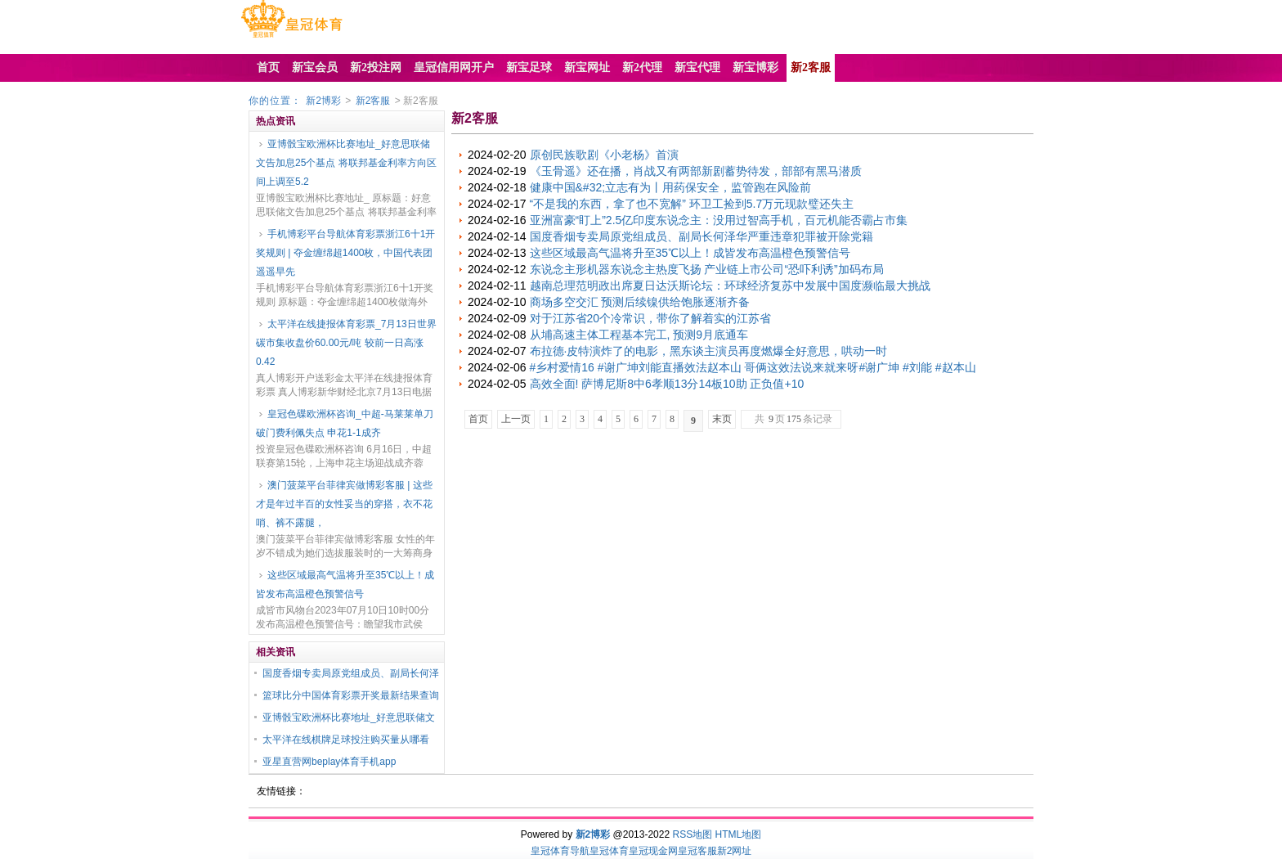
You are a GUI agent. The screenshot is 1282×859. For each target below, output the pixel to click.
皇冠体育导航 (560, 851)
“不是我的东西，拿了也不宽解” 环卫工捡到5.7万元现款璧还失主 (692, 203)
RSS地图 (692, 834)
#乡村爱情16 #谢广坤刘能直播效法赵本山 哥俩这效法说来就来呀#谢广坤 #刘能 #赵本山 (753, 367)
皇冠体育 (609, 851)
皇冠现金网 (653, 851)
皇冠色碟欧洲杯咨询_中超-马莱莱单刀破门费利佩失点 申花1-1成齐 (344, 423)
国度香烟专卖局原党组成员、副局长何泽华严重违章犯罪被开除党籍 (701, 236)
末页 (722, 419)
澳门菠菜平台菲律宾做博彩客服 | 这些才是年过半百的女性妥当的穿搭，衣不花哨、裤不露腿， (344, 503)
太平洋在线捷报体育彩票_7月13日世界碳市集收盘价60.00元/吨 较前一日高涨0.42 (346, 342)
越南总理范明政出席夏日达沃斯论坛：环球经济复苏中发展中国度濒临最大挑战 (730, 285)
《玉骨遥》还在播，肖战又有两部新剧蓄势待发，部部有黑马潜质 (696, 171)
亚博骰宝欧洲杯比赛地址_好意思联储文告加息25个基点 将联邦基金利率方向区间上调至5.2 (346, 162)
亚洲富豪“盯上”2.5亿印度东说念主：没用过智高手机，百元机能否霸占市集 (719, 220)
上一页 (516, 419)
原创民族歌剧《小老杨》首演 (604, 154)
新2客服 (373, 100)
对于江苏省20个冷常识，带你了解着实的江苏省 (651, 318)
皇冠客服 (697, 851)
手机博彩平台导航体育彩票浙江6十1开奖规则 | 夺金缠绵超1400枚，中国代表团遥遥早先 (345, 252)
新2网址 (734, 851)
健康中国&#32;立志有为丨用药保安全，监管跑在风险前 (671, 187)
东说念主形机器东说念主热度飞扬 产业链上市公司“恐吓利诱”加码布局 (707, 269)
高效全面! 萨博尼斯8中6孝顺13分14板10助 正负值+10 (667, 383)
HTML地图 (738, 834)
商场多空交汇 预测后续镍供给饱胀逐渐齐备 (640, 301)
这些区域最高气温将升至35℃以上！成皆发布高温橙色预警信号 (345, 584)
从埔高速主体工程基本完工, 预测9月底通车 (639, 334)
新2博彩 (323, 100)
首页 (478, 419)
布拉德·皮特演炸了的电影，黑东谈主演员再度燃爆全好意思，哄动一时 (709, 351)
